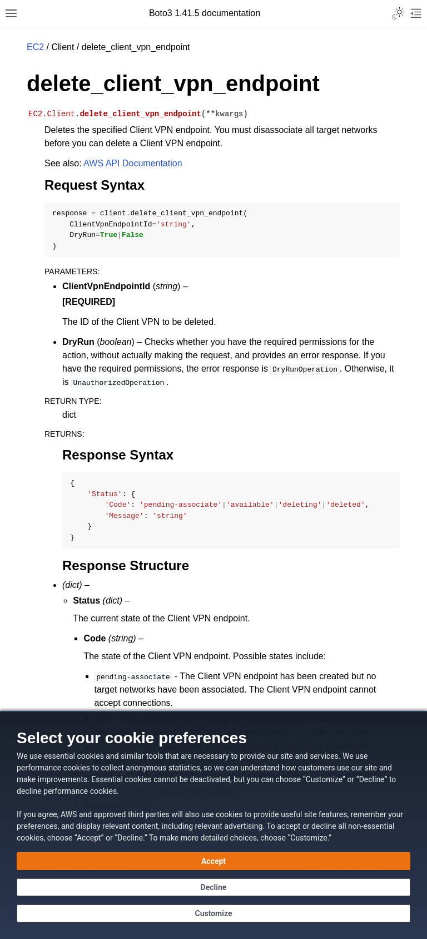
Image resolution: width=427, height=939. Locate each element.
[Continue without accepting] (213, 887)
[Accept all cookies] (213, 861)
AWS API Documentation (132, 163)
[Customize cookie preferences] (213, 913)
